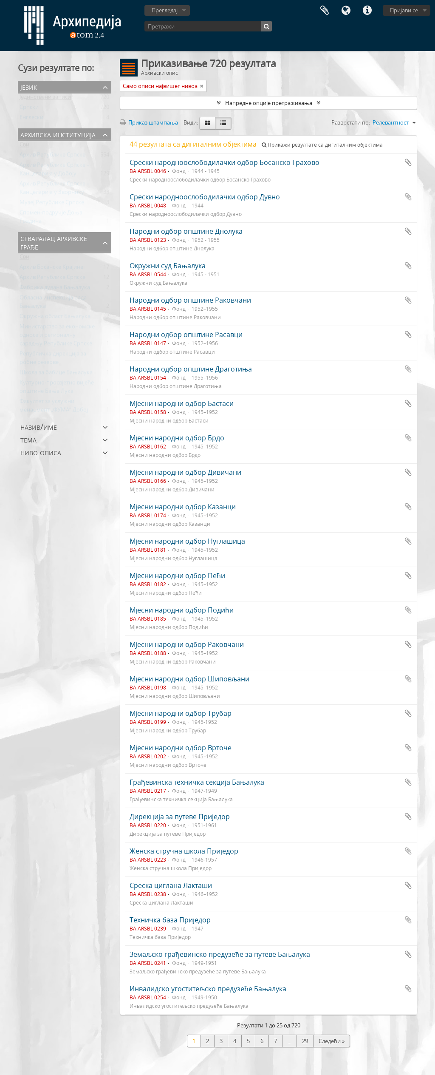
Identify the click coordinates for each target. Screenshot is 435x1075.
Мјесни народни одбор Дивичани (185, 472)
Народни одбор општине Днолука (186, 231)
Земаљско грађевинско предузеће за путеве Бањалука (220, 954)
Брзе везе (367, 10)
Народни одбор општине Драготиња (191, 369)
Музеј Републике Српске (52, 204)
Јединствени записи (45, 98)
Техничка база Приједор (170, 920)
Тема (28, 439)
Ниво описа (40, 452)
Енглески (31, 119)
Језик (345, 10)
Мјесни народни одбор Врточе (181, 747)
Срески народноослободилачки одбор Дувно (205, 196)
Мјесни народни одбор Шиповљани (189, 679)
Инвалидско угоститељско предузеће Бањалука (208, 988)
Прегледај (165, 10)
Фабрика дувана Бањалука (55, 289)
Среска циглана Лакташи (171, 885)
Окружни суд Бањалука (168, 265)
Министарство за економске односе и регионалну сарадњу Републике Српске (57, 336)
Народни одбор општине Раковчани (190, 300)
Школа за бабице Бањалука (56, 374)
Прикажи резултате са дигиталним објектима (322, 144)
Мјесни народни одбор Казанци (183, 506)
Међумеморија (324, 10)
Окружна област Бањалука (55, 318)
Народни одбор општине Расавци (186, 334)
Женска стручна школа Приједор (184, 851)
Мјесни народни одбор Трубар (181, 713)
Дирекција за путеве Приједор (180, 816)
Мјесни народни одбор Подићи (182, 610)
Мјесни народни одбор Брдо (177, 437)
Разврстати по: (350, 122)
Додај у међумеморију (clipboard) (408, 162)
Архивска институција (58, 134)
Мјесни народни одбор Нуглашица (187, 541)
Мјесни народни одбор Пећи (177, 575)
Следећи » (332, 1041)
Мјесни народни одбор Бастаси (182, 403)
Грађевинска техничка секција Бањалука (197, 782)
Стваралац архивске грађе (53, 242)
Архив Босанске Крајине (51, 268)
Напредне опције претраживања (268, 103)
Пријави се (404, 10)
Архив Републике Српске (52, 156)
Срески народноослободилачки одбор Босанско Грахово (224, 162)
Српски (29, 109)
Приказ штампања (149, 122)
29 (305, 1041)
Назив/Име (38, 426)
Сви (24, 146)
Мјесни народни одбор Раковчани (187, 644)
